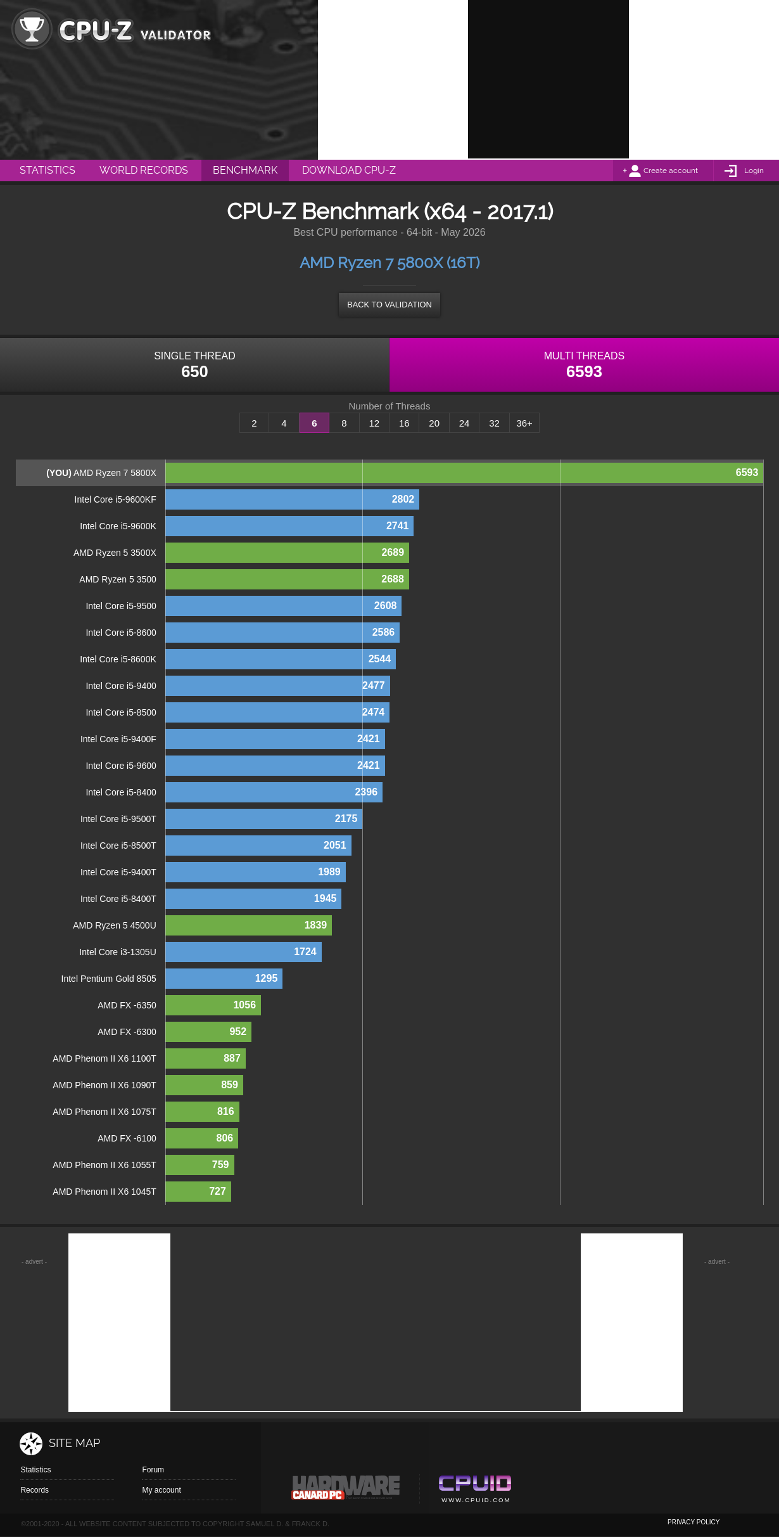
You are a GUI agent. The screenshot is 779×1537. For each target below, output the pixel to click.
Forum (153, 1469)
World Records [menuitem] (143, 170)
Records (34, 1490)
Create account (670, 170)
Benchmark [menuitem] (245, 170)
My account (161, 1490)
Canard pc (346, 1491)
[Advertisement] (548, 79)
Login (754, 170)
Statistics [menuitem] (47, 170)
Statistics (35, 1469)
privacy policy (693, 1522)
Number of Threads (390, 406)
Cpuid (474, 1491)
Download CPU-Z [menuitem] (349, 170)
